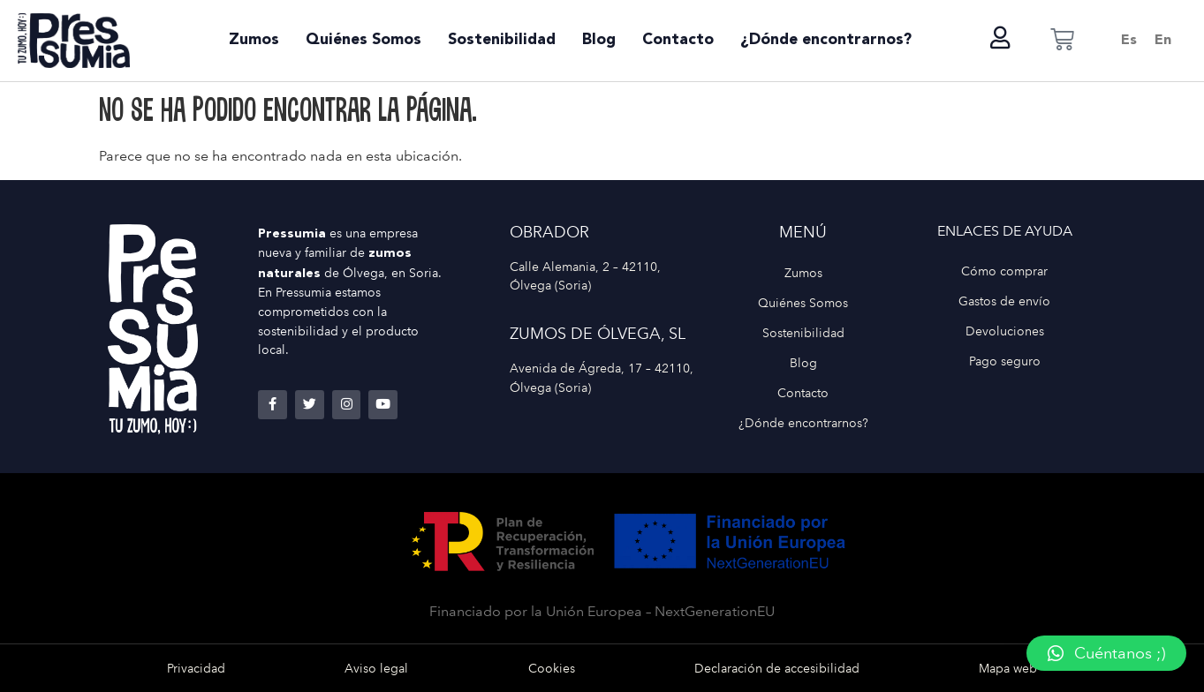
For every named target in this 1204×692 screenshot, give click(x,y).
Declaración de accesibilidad (776, 668)
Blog (599, 40)
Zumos (254, 40)
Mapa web (1008, 668)
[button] (1106, 653)
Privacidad (196, 668)
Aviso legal (376, 668)
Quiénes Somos (363, 40)
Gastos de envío (1004, 301)
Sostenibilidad (502, 40)
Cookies (551, 668)
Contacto (678, 40)
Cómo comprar (1004, 271)
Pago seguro (1005, 361)
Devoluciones (1004, 331)
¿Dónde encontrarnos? (826, 40)
